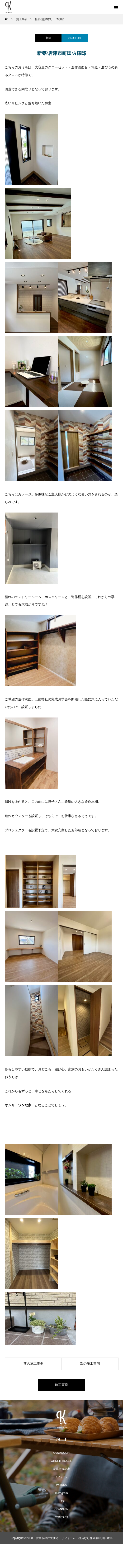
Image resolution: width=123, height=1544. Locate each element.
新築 (48, 38)
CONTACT (61, 1517)
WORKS (61, 1485)
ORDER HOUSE (61, 1461)
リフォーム (61, 1477)
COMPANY (61, 1509)
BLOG (61, 1501)
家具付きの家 (61, 1469)
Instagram (61, 1493)
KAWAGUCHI (61, 1452)
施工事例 (61, 1385)
